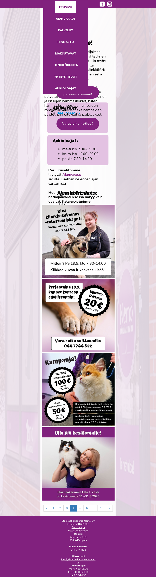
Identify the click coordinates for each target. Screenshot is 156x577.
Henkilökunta (66, 65)
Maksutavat (65, 53)
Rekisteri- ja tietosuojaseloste (78, 529)
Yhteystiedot (65, 76)
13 (101, 508)
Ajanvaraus (66, 18)
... (94, 508)
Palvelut (65, 30)
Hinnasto (65, 42)
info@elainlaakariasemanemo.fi (78, 561)
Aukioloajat (65, 88)
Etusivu (65, 7)
